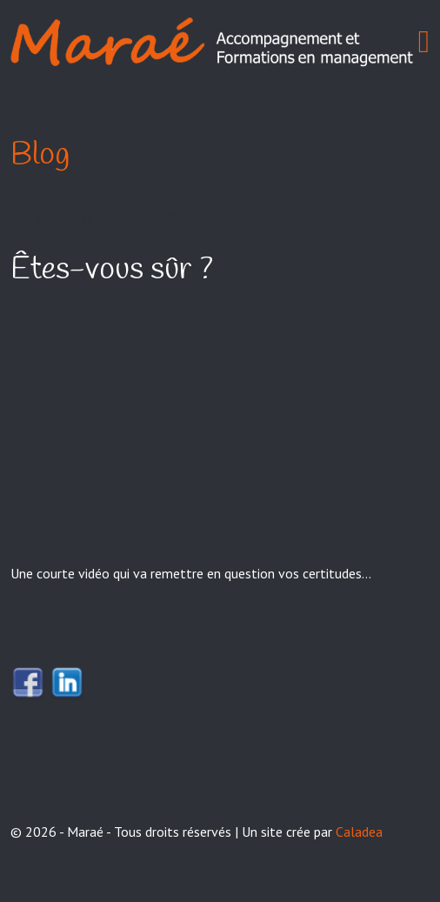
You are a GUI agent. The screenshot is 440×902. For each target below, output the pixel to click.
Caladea (359, 831)
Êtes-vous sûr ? (100, 223)
